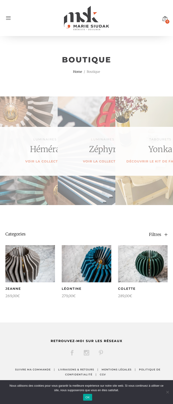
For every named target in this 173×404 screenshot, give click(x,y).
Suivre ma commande (33, 369)
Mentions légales (117, 369)
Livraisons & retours (76, 369)
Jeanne (13, 289)
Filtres (158, 235)
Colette (127, 289)
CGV (103, 374)
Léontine (72, 289)
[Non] (167, 392)
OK (87, 397)
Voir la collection (45, 161)
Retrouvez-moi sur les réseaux (87, 341)
